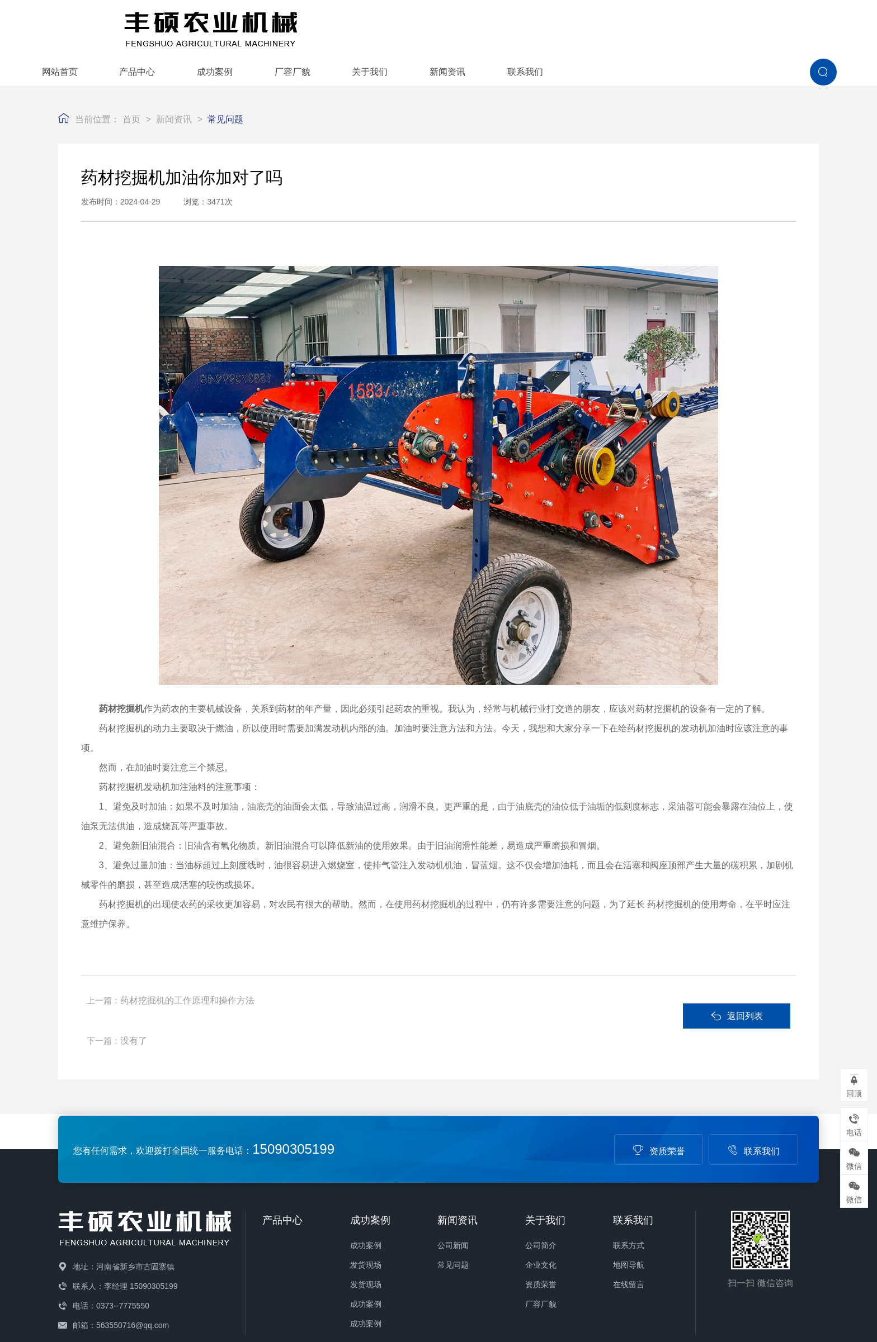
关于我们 (589, 26)
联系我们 (744, 26)
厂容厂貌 (512, 26)
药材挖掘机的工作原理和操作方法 (189, 966)
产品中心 (356, 26)
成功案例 (434, 26)
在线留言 (628, 1219)
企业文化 (541, 1200)
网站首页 (279, 26)
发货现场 (365, 1200)
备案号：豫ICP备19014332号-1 (262, 1328)
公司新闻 (453, 1180)
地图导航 (628, 1200)
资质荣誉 (659, 1086)
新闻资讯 (667, 26)
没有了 (398, 966)
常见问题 (225, 85)
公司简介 (541, 1180)
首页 (131, 85)
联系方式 (628, 1180)
